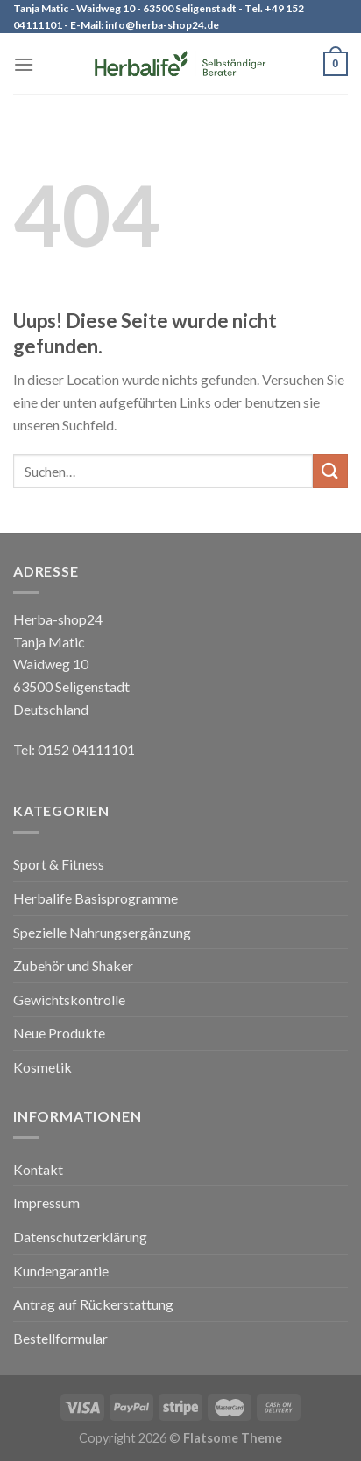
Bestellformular (60, 1338)
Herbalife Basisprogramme (95, 898)
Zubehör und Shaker (73, 965)
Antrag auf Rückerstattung (93, 1304)
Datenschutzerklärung (80, 1236)
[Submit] (330, 471)
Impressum (46, 1202)
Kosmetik (42, 1067)
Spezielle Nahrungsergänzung (102, 932)
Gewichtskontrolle (69, 999)
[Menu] (23, 64)
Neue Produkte (59, 1032)
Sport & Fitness (58, 864)
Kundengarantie (61, 1270)
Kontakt (38, 1169)
